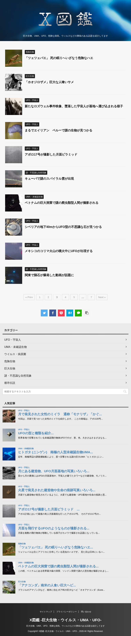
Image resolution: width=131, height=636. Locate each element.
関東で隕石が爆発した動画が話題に (49, 275)
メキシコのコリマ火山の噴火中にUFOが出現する (59, 251)
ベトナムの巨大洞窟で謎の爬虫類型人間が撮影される (61, 202)
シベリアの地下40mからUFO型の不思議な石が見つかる (63, 227)
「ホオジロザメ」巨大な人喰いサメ (49, 82)
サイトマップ (46, 612)
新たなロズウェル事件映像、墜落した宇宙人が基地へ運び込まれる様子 (74, 106)
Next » (102, 297)
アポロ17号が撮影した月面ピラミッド (52, 154)
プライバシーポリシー (66, 612)
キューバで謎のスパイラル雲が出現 (49, 178)
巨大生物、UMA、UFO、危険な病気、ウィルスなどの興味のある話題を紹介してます (65, 626)
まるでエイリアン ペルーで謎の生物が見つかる (58, 130)
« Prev (29, 297)
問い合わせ (86, 612)
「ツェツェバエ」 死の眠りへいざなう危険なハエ (59, 58)
